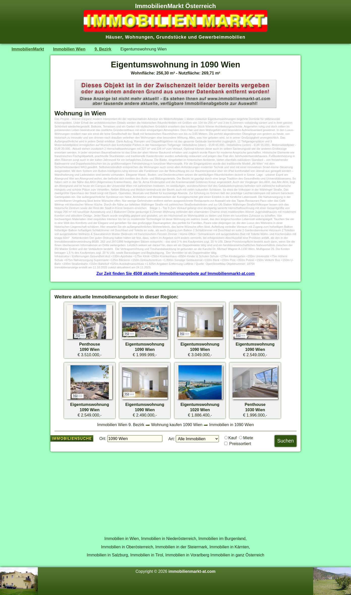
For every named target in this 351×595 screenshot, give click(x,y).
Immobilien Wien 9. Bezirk (120, 424)
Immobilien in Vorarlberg (187, 555)
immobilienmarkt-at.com (192, 571)
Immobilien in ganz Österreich (237, 555)
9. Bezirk (103, 49)
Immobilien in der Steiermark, (181, 547)
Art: (171, 438)
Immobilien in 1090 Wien (231, 424)
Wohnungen (139, 37)
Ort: (102, 438)
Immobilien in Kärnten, (230, 547)
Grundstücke (171, 37)
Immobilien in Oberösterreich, (127, 547)
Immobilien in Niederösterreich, (169, 538)
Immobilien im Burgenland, (222, 538)
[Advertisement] (175, 491)
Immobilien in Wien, (122, 538)
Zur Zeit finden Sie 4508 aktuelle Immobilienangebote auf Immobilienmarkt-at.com (175, 273)
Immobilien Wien (69, 49)
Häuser (114, 37)
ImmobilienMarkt (28, 49)
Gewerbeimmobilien (221, 37)
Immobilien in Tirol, (147, 555)
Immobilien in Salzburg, (108, 555)
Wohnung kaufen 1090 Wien (176, 424)
